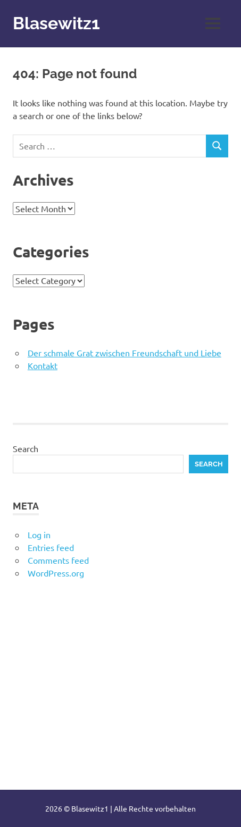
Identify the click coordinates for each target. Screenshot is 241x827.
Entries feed (51, 547)
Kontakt (42, 365)
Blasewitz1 (56, 23)
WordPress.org (56, 572)
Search (25, 448)
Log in (39, 534)
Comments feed (58, 560)
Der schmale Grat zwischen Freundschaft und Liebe (124, 352)
